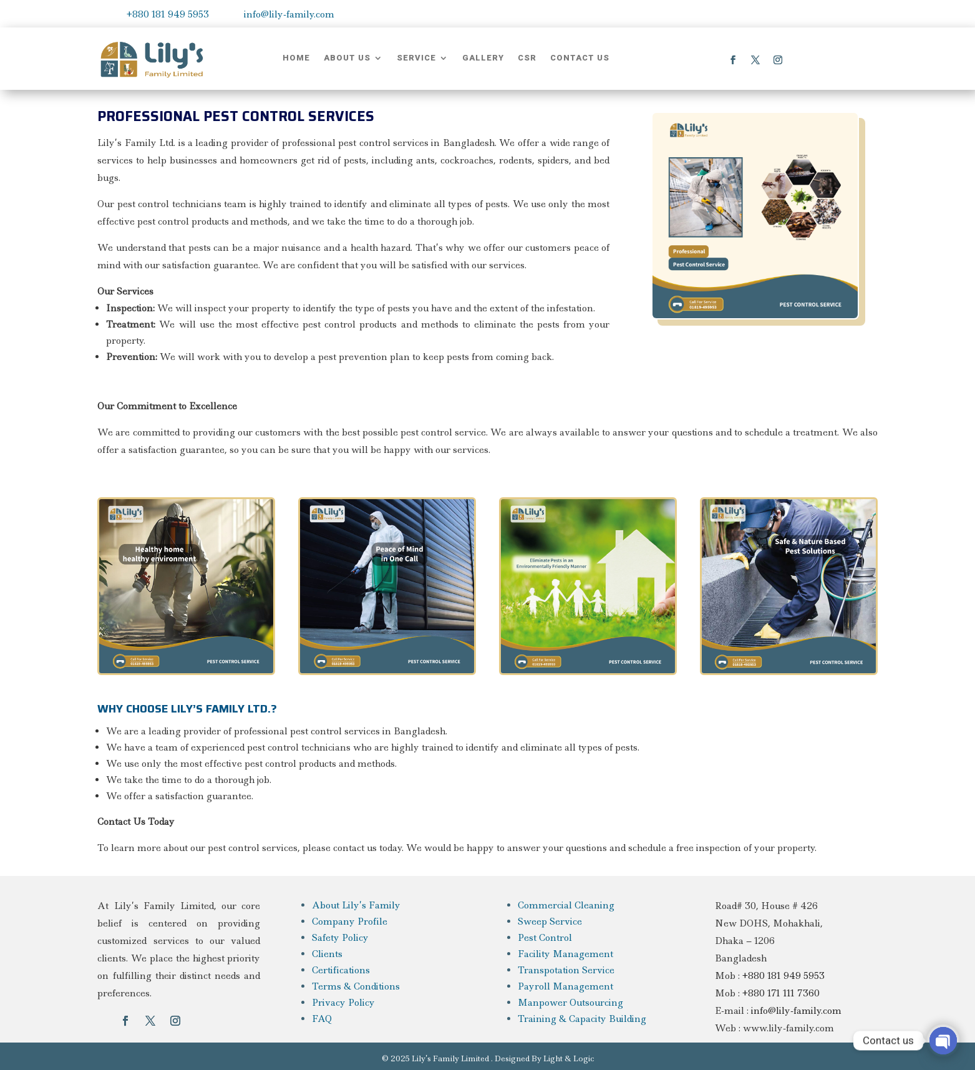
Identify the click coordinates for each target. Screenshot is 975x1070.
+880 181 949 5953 (168, 14)
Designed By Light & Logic (544, 1058)
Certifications (341, 970)
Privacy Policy (343, 1002)
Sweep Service (550, 921)
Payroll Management (565, 986)
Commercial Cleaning (566, 905)
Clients (327, 954)
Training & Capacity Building (582, 1019)
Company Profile (349, 921)
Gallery (483, 57)
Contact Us (579, 57)
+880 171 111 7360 (781, 993)
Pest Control (545, 937)
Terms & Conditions (356, 986)
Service (416, 57)
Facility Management (565, 954)
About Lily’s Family (356, 905)
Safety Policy (340, 937)
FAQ (322, 1019)
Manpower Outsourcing (570, 1002)
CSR (527, 57)
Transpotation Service (566, 970)
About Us (347, 57)
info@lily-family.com (289, 14)
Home (296, 57)
